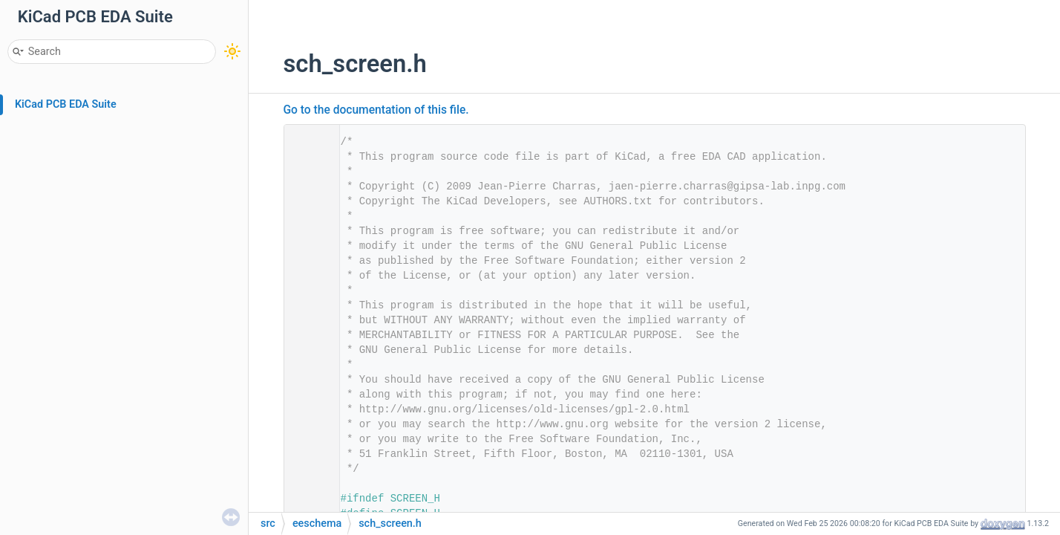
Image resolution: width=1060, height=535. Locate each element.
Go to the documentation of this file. (376, 110)
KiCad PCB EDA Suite (66, 104)
